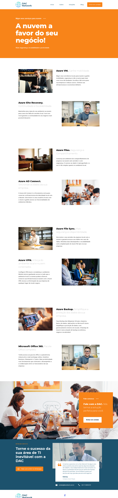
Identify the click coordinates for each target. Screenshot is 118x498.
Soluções (72, 4)
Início (52, 4)
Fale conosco (88, 399)
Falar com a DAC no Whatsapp (31, 469)
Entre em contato (95, 4)
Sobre (61, 4)
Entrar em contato (92, 420)
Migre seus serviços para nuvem (28, 18)
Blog (82, 4)
